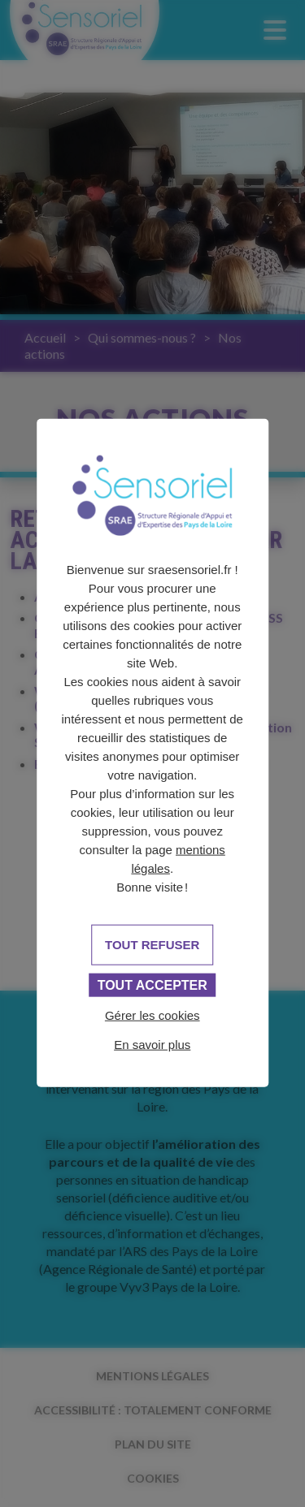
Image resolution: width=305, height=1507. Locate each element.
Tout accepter (152, 985)
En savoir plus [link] (152, 1044)
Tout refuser (152, 945)
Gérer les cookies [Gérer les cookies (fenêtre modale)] (152, 1015)
